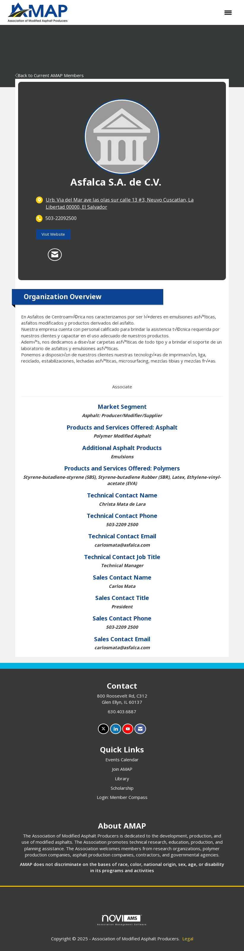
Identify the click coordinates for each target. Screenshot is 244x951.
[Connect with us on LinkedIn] (115, 729)
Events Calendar (122, 759)
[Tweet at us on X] (103, 729)
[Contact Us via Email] (140, 729)
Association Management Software (122, 920)
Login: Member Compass (122, 797)
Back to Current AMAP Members (49, 75)
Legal (187, 939)
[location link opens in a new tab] (127, 203)
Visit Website (53, 234)
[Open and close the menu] (154, 13)
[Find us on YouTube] (127, 729)
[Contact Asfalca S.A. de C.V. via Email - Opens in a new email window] (55, 254)
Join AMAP (122, 769)
